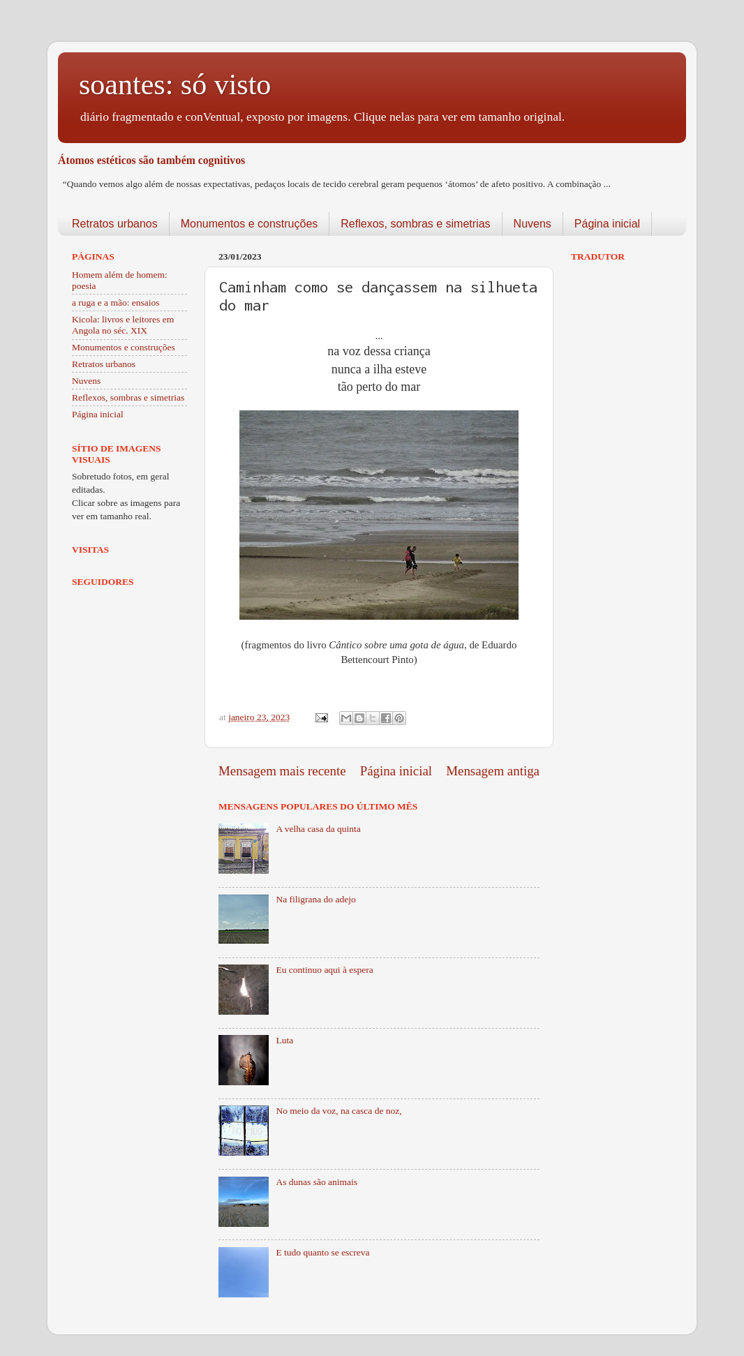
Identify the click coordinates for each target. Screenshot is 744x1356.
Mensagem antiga (493, 770)
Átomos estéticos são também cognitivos (151, 160)
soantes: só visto (175, 84)
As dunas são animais (316, 1182)
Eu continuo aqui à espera (324, 969)
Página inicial (607, 224)
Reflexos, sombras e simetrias (415, 224)
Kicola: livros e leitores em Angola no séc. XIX (123, 325)
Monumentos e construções (249, 224)
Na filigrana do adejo (315, 899)
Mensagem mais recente (282, 770)
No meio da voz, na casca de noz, (338, 1110)
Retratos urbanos (115, 224)
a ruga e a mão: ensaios (116, 302)
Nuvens (532, 224)
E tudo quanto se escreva (322, 1252)
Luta (284, 1040)
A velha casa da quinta (318, 829)
